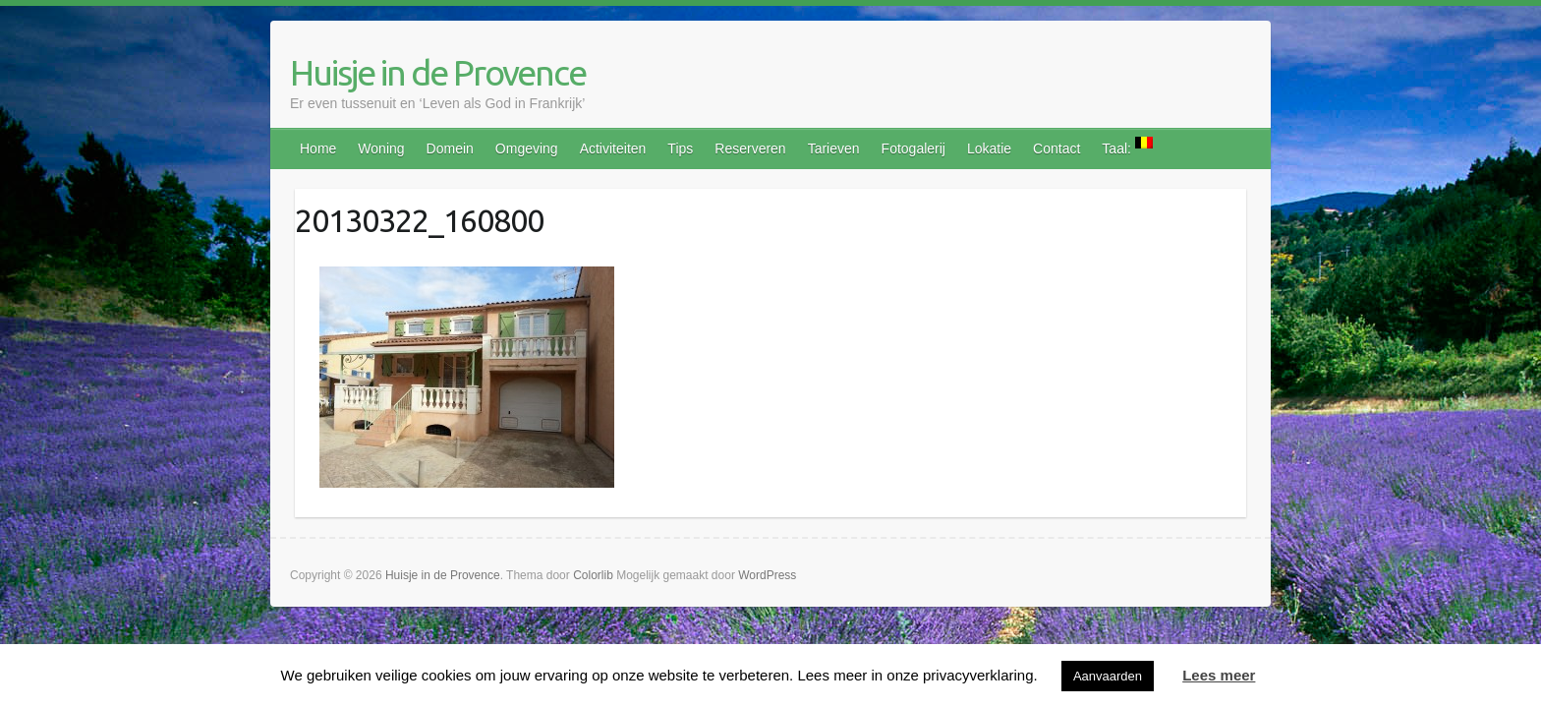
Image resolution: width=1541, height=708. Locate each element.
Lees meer (1218, 675)
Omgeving (526, 148)
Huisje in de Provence (438, 72)
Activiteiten (613, 148)
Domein (450, 148)
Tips (680, 148)
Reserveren (749, 148)
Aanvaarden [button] (1107, 676)
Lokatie (989, 148)
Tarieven (834, 148)
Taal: (1127, 146)
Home (318, 148)
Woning (381, 148)
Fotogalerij (913, 148)
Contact (1056, 148)
